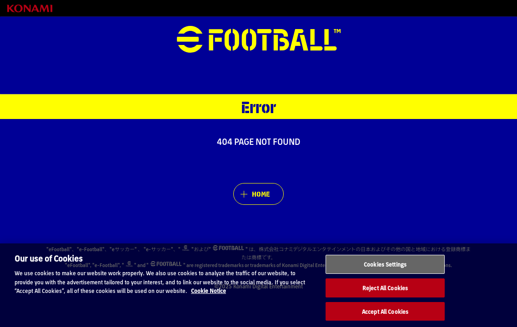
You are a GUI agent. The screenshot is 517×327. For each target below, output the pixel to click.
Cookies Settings (385, 273)
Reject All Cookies (385, 296)
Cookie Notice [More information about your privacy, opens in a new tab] (208, 299)
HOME (261, 193)
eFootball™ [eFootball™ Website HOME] (259, 39)
